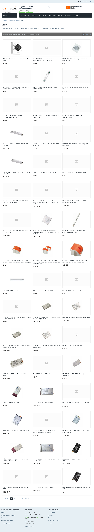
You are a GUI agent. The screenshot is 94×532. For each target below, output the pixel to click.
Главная (4, 20)
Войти (3, 512)
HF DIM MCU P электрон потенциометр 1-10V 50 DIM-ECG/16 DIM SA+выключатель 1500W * (46, 232)
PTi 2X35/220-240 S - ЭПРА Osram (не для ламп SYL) (75, 374)
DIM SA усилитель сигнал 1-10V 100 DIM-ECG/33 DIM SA (45, 88)
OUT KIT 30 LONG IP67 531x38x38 (43, 290)
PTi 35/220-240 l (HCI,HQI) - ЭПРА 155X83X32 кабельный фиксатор (75, 403)
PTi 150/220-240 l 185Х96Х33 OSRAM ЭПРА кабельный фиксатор (16, 459)
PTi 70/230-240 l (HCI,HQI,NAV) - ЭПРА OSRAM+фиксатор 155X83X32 (44, 431)
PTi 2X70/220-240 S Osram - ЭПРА (43, 402)
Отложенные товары (7, 520)
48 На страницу (35, 34)
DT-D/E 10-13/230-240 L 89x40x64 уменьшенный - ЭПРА (13, 116)
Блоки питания (14, 20)
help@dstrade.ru (29, 526)
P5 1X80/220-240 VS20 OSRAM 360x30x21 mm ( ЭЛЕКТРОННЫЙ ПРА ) (17, 318)
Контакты (68, 15)
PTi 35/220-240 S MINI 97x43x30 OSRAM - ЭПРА (15, 374)
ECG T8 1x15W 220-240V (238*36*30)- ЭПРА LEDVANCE (16, 144)
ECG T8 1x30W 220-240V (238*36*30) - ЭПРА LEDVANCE (46, 144)
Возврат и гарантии (55, 15)
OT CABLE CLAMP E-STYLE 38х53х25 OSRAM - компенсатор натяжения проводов (76, 261)
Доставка (42, 15)
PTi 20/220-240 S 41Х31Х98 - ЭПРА (72, 345)
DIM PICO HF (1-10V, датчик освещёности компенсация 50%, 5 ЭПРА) (16, 88)
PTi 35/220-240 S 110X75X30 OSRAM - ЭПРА (16, 430)
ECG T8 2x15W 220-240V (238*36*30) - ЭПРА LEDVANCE (75, 144)
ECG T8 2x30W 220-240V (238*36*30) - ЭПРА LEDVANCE (16, 173)
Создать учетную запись (8, 515)
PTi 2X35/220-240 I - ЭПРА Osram (43, 374)
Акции (76, 15)
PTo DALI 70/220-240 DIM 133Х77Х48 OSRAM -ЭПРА (76, 488)
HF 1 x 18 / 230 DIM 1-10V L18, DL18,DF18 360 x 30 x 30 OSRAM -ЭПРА (16, 201)
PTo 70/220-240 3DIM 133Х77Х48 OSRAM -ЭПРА (15, 488)
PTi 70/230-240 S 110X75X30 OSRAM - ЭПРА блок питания (75, 431)
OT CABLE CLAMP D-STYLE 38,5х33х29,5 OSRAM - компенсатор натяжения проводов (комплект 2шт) (46, 262)
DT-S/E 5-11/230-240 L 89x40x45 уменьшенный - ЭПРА (72, 116)
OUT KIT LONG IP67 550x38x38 (71, 290)
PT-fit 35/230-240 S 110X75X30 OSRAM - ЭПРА (76, 317)
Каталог (6, 15)
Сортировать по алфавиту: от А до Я (15, 34)
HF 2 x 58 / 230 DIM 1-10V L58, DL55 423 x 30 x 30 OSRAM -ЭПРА (17, 231)
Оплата (34, 15)
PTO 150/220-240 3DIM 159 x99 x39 (43, 487)
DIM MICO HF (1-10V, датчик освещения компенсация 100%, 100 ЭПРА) (45, 59)
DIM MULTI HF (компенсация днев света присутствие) (74, 59)
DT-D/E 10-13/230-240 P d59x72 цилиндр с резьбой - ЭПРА (46, 116)
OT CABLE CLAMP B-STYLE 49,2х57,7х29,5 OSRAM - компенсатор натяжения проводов (17, 261)
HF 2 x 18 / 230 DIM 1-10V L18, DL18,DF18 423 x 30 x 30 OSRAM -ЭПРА (76, 201)
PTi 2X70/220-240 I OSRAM (11, 402)
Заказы (3, 518)
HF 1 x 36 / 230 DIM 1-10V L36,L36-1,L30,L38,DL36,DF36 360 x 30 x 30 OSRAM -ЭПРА (45, 202)
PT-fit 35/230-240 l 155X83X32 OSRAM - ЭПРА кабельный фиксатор (46, 318)
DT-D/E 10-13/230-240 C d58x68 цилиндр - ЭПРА (75, 88)
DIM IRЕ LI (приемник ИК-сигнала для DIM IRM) (16, 59)
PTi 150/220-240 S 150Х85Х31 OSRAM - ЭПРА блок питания (46, 459)
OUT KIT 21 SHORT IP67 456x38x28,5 (14, 290)
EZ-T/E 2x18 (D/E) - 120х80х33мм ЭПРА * (45, 172)
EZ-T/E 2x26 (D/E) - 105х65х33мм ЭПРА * (74, 172)
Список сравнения (6, 523)
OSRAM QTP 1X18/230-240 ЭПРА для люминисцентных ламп (73, 231)
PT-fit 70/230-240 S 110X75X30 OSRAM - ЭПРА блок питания (46, 346)
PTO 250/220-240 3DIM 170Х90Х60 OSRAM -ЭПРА (75, 459)
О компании (25, 15)
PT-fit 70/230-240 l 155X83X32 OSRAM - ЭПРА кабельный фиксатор (16, 346)
